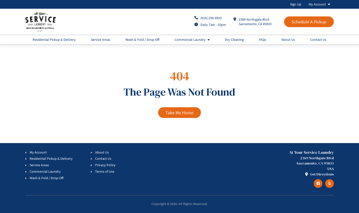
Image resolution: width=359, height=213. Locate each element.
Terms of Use (104, 171)
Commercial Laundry (190, 39)
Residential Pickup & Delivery (54, 39)
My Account (317, 4)
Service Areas (100, 39)
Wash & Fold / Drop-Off (142, 39)
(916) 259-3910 (211, 18)
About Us (288, 39)
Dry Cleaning (234, 39)
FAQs (262, 39)
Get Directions (319, 174)
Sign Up (295, 4)
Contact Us (318, 39)
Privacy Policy (105, 165)
